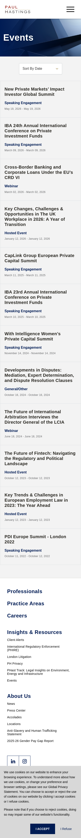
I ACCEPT (43, 829)
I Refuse (66, 829)
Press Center (16, 710)
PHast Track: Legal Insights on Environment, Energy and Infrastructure (38, 672)
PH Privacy (15, 663)
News (11, 703)
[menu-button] (70, 9)
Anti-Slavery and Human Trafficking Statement (32, 732)
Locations (14, 724)
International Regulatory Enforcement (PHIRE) (33, 648)
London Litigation (19, 657)
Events (12, 680)
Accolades (14, 717)
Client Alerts (15, 640)
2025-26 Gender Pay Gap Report (30, 741)
